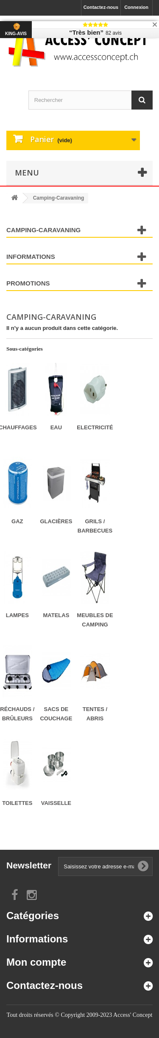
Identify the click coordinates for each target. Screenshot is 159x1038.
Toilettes (17, 803)
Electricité (95, 427)
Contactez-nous (101, 7)
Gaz (17, 521)
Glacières (56, 521)
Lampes (17, 615)
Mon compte (36, 962)
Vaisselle (56, 803)
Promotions (28, 283)
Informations (30, 256)
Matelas (56, 615)
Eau (56, 427)
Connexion (136, 7)
